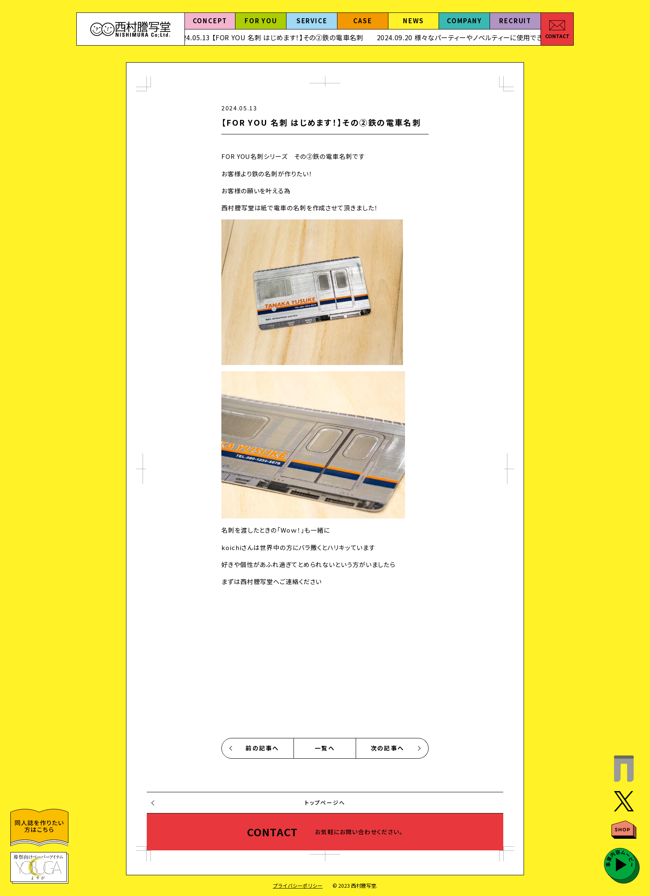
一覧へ (325, 748)
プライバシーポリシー (298, 885)
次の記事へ (387, 748)
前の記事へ (262, 748)
